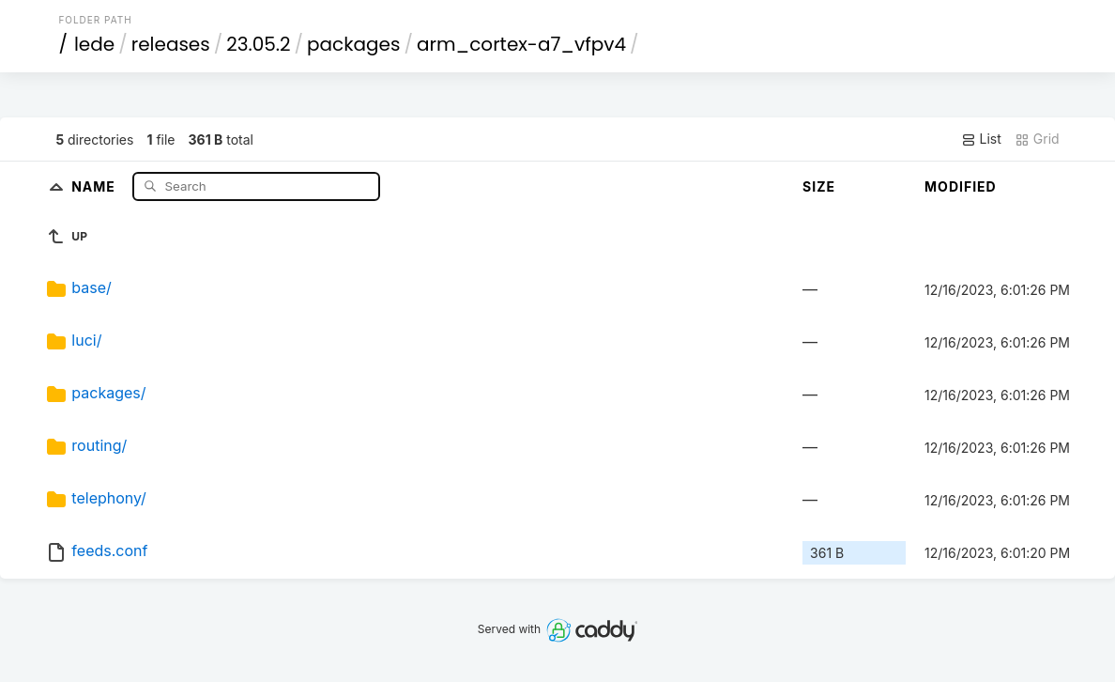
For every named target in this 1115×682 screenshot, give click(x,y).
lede (94, 44)
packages (353, 44)
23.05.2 (258, 44)
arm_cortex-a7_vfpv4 (521, 44)
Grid (1037, 139)
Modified (960, 186)
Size (818, 186)
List (981, 139)
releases (170, 44)
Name (95, 186)
